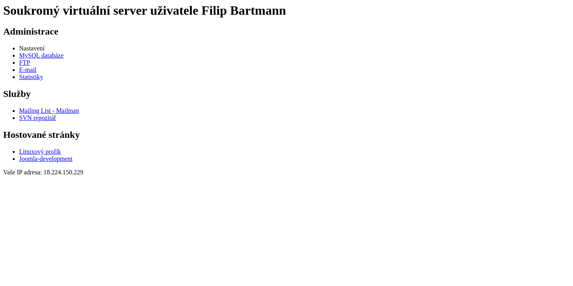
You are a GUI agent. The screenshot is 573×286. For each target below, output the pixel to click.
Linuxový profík (40, 151)
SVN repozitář (37, 117)
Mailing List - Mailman (49, 110)
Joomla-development (45, 158)
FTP (24, 62)
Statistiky (31, 76)
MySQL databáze (41, 55)
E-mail (28, 69)
